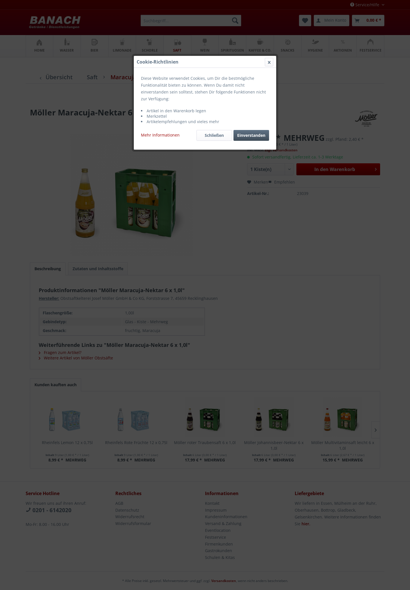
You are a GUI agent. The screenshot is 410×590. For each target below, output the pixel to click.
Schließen (214, 135)
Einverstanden (251, 135)
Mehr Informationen (160, 135)
